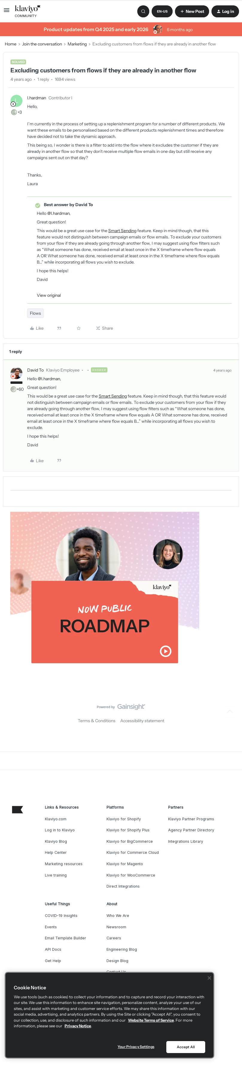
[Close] (209, 978)
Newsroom (116, 927)
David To (35, 370)
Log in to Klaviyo (60, 830)
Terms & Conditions (96, 720)
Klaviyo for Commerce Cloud (132, 852)
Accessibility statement (142, 720)
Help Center (56, 852)
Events (51, 927)
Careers (113, 938)
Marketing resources (64, 864)
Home (10, 44)
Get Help (53, 961)
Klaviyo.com (55, 819)
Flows (35, 313)
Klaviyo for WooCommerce (130, 875)
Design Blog (117, 961)
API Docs (53, 949)
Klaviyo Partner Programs (191, 819)
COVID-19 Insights (61, 915)
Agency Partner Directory (191, 830)
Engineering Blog (121, 949)
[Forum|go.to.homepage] (28, 11)
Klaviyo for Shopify (123, 819)
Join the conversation (42, 44)
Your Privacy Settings (136, 1046)
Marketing (77, 44)
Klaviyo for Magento (124, 864)
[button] (6, 12)
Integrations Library (185, 841)
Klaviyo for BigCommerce (129, 841)
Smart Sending (122, 230)
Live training (56, 875)
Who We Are (117, 915)
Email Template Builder (65, 938)
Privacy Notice (78, 1025)
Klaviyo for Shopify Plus (128, 830)
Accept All (186, 1047)
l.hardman (36, 98)
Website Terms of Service (151, 1020)
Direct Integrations (123, 886)
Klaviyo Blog (56, 841)
